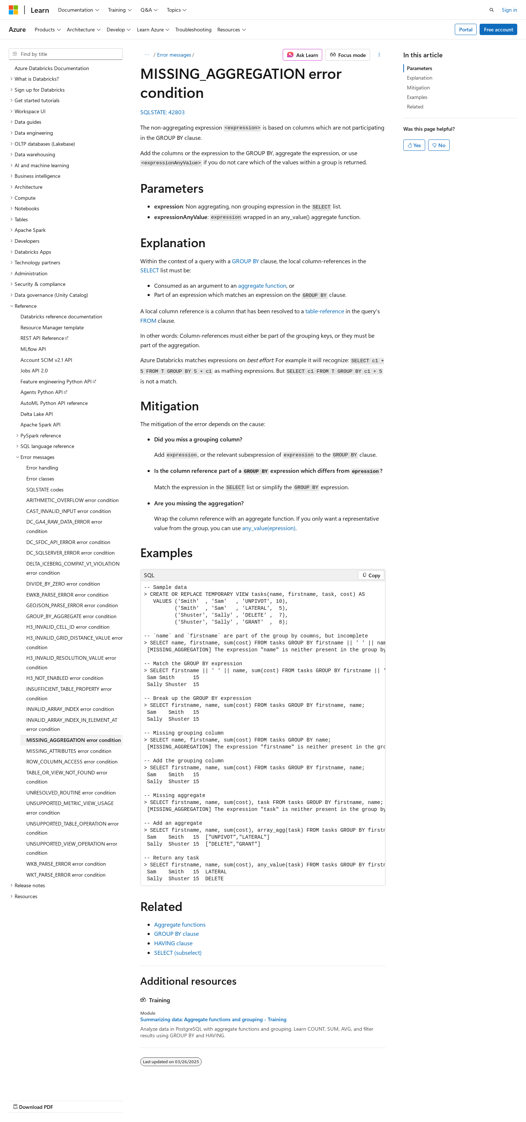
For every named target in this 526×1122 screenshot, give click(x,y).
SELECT (149, 270)
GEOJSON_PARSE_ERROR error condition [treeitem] (72, 605)
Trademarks (450, 1099)
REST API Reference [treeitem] (42, 337)
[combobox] (66, 54)
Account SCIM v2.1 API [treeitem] (46, 359)
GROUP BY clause (176, 933)
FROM (148, 320)
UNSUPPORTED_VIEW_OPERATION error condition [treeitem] (71, 848)
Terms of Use (414, 1099)
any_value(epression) (269, 528)
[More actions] (379, 55)
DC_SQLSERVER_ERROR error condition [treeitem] (70, 552)
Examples (417, 96)
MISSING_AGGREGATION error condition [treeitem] (73, 739)
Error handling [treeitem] (42, 467)
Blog (318, 1099)
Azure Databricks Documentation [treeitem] (52, 68)
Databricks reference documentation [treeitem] (61, 316)
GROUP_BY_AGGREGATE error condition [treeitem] (71, 616)
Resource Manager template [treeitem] (52, 327)
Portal (466, 29)
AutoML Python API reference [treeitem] (54, 402)
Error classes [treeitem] (40, 478)
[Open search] (491, 9)
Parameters (419, 68)
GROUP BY (245, 261)
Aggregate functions (180, 924)
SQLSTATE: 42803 (162, 112)
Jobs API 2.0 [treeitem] (34, 370)
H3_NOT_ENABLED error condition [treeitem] (64, 677)
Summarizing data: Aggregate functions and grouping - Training (213, 1019)
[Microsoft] (13, 10)
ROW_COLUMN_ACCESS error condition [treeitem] (72, 761)
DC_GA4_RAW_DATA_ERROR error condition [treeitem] (64, 526)
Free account (498, 29)
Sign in (509, 9)
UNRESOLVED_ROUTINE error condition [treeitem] (71, 792)
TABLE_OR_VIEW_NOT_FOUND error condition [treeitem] (66, 777)
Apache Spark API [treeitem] (40, 424)
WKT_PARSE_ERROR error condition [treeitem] (66, 874)
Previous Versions (284, 1099)
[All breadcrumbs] (146, 55)
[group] (263, 733)
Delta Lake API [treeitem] (36, 413)
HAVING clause (173, 943)
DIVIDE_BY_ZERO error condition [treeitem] (63, 583)
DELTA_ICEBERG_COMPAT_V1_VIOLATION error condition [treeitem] (72, 568)
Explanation (419, 77)
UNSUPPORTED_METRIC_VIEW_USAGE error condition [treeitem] (70, 808)
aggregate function (262, 285)
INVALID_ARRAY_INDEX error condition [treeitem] (70, 708)
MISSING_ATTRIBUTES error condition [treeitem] (68, 750)
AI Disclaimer (241, 1099)
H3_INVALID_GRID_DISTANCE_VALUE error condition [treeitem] (74, 642)
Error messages (174, 54)
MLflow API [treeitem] (33, 348)
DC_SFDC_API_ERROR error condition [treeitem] (68, 542)
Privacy (377, 1099)
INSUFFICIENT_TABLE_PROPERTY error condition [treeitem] (69, 693)
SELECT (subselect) (178, 952)
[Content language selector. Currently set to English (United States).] (42, 1099)
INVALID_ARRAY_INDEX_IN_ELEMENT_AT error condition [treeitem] (71, 724)
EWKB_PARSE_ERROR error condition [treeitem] (67, 594)
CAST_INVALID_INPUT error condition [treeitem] (68, 511)
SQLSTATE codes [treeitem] (45, 489)
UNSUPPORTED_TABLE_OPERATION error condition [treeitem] (72, 828)
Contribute (348, 1099)
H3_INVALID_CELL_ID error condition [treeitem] (68, 626)
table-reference (324, 311)
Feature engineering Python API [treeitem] (56, 381)
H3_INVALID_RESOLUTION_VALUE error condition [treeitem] (71, 662)
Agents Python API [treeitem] (41, 391)
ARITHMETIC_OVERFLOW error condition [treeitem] (72, 500)
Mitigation (418, 87)
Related (415, 106)
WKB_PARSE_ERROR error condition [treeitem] (66, 863)
